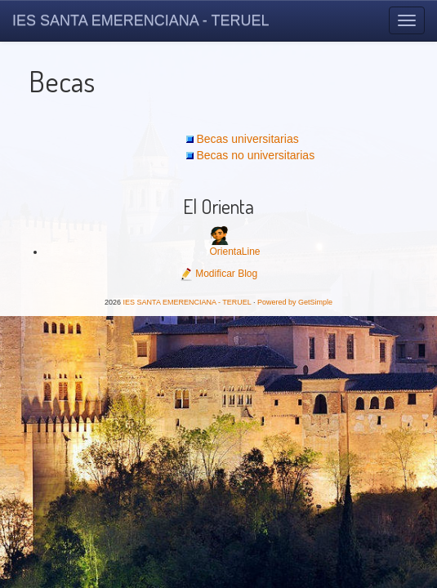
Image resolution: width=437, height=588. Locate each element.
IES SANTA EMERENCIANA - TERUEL (140, 20)
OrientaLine (234, 251)
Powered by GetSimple (294, 302)
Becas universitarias (247, 138)
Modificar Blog (218, 273)
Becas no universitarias (255, 155)
